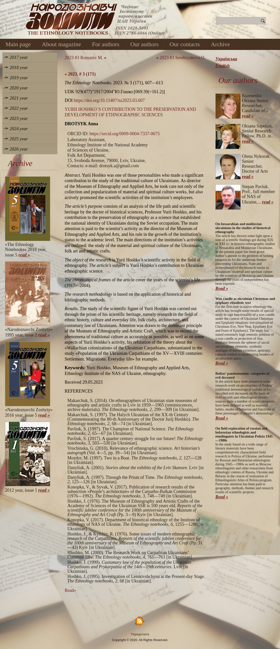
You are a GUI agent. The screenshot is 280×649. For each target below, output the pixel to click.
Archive (220, 44)
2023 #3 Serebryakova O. (182, 57)
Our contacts (185, 44)
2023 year (19, 118)
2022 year (19, 108)
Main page (18, 44)
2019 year (19, 77)
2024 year (19, 128)
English (222, 65)
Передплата (140, 634)
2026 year (19, 149)
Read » (221, 288)
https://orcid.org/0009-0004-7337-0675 (125, 133)
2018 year (19, 67)
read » (24, 254)
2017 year (19, 57)
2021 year (19, 98)
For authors (105, 44)
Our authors (144, 44)
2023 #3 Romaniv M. (84, 57)
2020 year (19, 87)
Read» (70, 590)
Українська (226, 58)
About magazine (61, 44)
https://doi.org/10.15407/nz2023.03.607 (109, 100)
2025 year (19, 138)
